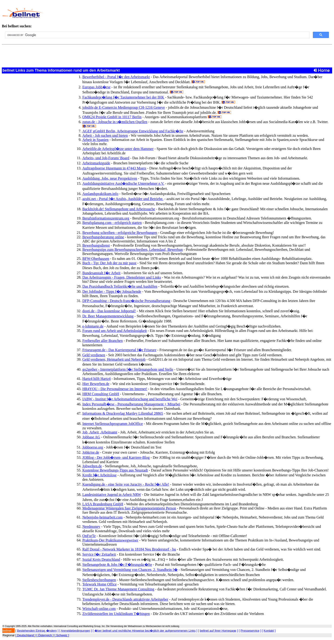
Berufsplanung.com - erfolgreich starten (112, 223)
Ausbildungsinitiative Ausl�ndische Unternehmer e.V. (123, 183)
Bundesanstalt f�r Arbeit (101, 273)
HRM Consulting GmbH (100, 394)
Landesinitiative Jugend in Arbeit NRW (111, 495)
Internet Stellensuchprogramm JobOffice (112, 424)
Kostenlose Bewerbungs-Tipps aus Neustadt (115, 470)
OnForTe (89, 536)
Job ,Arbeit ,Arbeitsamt (99, 432)
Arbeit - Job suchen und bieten (105, 135)
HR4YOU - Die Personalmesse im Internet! (114, 389)
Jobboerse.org (92, 447)
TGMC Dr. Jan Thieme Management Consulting (118, 589)
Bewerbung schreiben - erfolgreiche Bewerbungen (119, 233)
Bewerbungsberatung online (103, 237)
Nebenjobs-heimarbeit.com (102, 517)
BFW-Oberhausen (95, 259)
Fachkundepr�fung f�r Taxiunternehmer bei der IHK (123, 97)
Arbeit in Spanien (95, 140)
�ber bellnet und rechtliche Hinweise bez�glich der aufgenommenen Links (145, 630)
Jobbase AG (91, 437)
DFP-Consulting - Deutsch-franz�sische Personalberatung (126, 301)
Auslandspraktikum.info (100, 194)
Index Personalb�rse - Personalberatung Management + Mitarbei (131, 404)
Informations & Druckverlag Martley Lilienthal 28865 (122, 413)
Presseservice (250, 630)
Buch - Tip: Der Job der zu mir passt (109, 263)
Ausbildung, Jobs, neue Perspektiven (109, 178)
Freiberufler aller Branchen (102, 341)
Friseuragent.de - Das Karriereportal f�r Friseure (119, 350)
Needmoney (91, 527)
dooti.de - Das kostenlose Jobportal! (109, 311)
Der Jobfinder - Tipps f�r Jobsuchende (111, 291)
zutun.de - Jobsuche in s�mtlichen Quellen (114, 122)
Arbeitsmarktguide (96, 163)
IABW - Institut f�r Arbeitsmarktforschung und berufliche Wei (129, 399)
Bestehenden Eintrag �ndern (37, 630)
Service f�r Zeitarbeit (99, 554)
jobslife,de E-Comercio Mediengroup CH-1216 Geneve (123, 107)
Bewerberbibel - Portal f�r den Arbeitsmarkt (116, 77)
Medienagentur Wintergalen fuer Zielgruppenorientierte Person (129, 508)
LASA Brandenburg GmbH (102, 504)
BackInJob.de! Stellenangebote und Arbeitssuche (118, 209)
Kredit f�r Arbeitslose (99, 475)
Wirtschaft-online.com (99, 609)
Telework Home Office (99, 584)
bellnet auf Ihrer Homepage (218, 630)
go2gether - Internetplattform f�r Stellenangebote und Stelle (127, 369)
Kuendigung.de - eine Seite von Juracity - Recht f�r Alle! (125, 484)
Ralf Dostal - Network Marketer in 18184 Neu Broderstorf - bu (129, 549)
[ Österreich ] (45, 635)
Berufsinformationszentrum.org (105, 218)
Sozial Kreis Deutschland (101, 559)
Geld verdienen (93, 355)
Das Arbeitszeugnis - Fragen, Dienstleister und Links (121, 277)
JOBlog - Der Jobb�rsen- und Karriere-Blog (116, 457)
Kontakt (269, 630)
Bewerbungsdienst (96, 245)
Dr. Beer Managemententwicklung (108, 316)
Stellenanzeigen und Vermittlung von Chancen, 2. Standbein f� (130, 570)
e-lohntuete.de (92, 326)
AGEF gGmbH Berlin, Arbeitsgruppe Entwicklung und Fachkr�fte (132, 131)
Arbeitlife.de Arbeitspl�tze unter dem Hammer (118, 149)
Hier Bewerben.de (95, 384)
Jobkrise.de (90, 452)
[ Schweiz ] (62, 635)
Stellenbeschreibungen (99, 580)
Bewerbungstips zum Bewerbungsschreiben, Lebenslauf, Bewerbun (132, 250)
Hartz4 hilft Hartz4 (96, 379)
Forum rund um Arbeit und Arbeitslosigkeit (114, 331)
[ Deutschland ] (25, 635)
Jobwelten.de (92, 466)
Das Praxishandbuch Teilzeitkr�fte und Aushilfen (119, 286)
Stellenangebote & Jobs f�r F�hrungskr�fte (117, 565)
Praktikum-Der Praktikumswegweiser (110, 540)
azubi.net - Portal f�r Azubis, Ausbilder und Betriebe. (122, 199)
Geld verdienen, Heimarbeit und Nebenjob (113, 359)
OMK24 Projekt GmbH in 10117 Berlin (111, 117)
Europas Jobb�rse (96, 87)
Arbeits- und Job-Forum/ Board (105, 158)
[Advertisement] (152, 13)
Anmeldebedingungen (75, 630)
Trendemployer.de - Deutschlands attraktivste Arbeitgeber (125, 599)
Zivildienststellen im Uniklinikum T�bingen (116, 614)
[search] (156, 35)
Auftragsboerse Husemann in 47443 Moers (114, 168)
